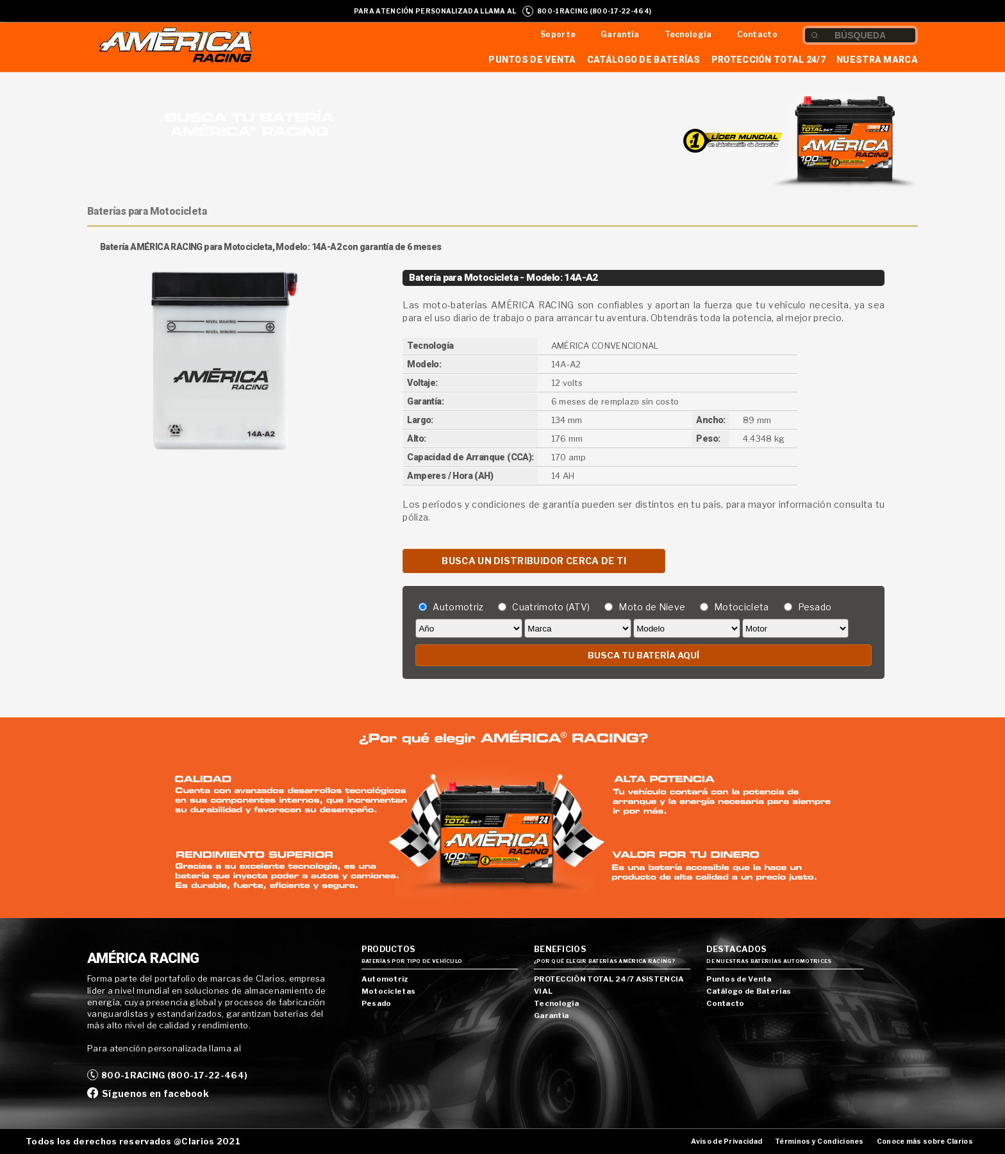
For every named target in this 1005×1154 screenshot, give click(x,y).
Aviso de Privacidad (726, 1141)
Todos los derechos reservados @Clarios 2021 (133, 1141)
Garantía (620, 34)
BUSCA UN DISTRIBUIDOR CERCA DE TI (534, 560)
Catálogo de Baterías (644, 59)
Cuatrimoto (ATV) (551, 606)
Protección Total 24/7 (768, 59)
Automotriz (458, 606)
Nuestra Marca (877, 59)
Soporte (558, 34)
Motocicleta (741, 606)
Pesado (815, 606)
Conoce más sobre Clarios (925, 1141)
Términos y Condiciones (819, 1141)
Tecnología (688, 34)
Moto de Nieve (652, 606)
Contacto (757, 34)
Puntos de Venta (532, 59)
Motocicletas (388, 991)
